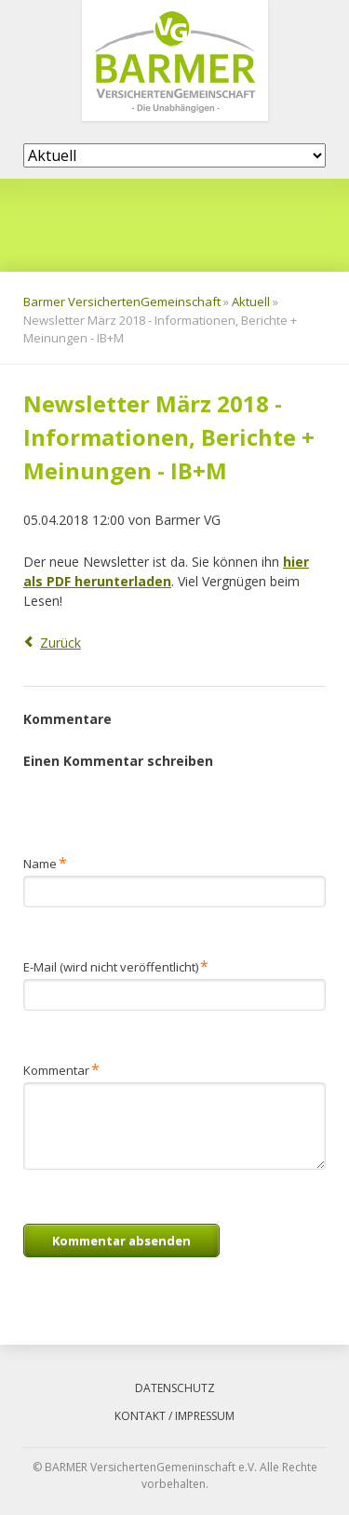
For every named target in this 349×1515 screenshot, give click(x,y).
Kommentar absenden (121, 1240)
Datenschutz (175, 1388)
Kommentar (61, 1068)
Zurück (60, 642)
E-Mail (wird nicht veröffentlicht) (115, 965)
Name (51, 862)
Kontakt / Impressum (174, 1416)
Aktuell (251, 301)
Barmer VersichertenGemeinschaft (122, 301)
